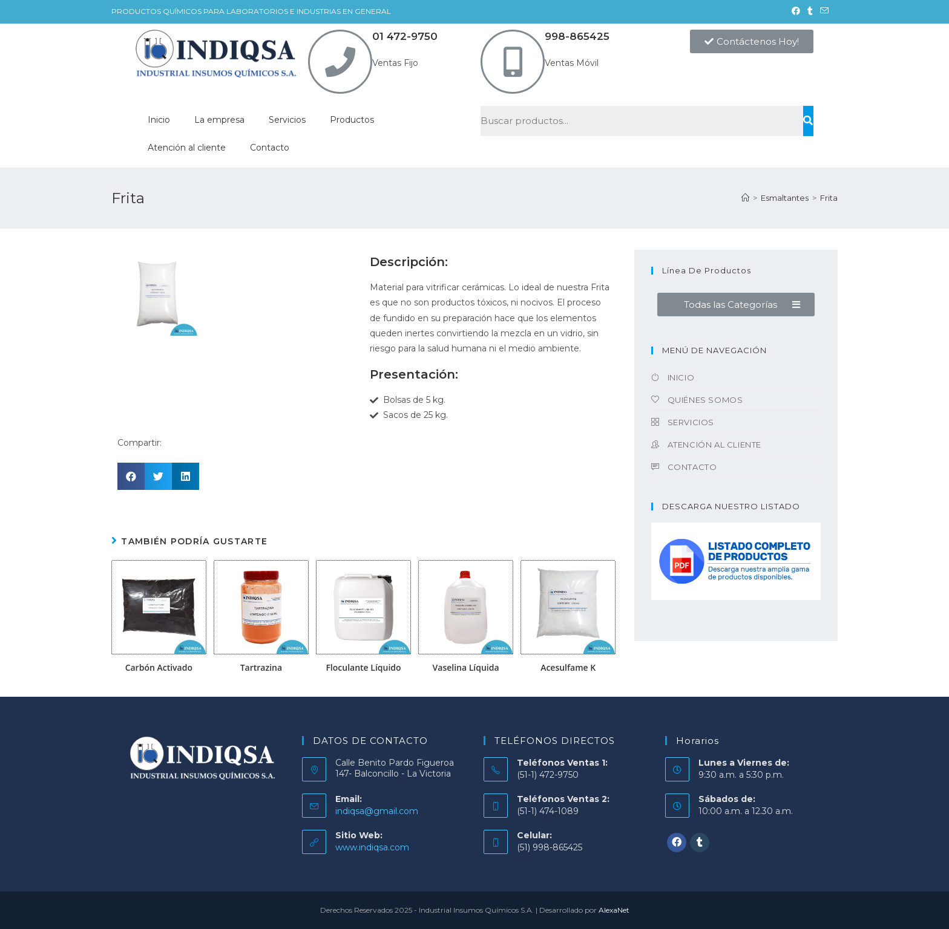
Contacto (269, 147)
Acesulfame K (568, 667)
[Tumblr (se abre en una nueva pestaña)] (810, 11)
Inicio (159, 119)
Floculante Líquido (363, 667)
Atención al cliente (187, 147)
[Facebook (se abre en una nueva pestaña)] (796, 11)
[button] (751, 41)
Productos (352, 119)
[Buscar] (808, 121)
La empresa (219, 119)
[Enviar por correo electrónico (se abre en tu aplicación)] (822, 11)
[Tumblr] (699, 842)
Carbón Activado (158, 667)
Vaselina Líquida (466, 667)
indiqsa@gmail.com (376, 811)
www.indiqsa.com (372, 847)
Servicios (287, 119)
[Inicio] (745, 198)
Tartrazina (261, 667)
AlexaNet (614, 909)
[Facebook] (676, 842)
